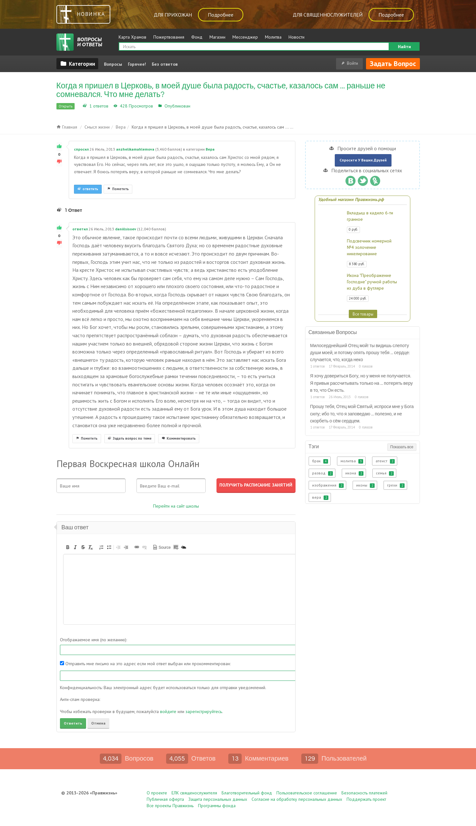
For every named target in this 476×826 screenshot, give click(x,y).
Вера (197, 106)
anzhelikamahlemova (135, 149)
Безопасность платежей (364, 793)
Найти (404, 46)
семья (385, 473)
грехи (396, 485)
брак (320, 461)
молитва (352, 461)
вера (320, 497)
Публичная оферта (165, 799)
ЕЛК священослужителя (194, 793)
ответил (80, 229)
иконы (365, 485)
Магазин (217, 37)
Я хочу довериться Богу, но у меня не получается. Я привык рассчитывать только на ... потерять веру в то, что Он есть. (361, 383)
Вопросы (113, 64)
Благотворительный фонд (247, 793)
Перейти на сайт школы (176, 506)
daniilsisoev (125, 229)
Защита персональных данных (217, 799)
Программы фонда (217, 805)
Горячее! (137, 64)
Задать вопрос (393, 63)
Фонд (196, 37)
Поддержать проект (366, 799)
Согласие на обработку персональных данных (297, 799)
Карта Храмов (132, 37)
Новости (296, 37)
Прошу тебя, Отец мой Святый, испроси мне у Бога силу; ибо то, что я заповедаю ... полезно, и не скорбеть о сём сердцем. (362, 414)
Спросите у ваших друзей (363, 160)
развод (322, 473)
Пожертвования (168, 37)
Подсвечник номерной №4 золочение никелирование (369, 247)
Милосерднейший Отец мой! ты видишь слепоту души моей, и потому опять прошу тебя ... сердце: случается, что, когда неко (360, 353)
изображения (328, 485)
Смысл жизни (97, 127)
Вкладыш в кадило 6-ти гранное (370, 216)
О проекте (157, 793)
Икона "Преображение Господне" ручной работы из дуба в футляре (372, 281)
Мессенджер (245, 37)
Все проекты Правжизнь (170, 805)
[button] (67, 547)
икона (354, 473)
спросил (81, 149)
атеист (385, 461)
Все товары (363, 313)
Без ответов (165, 64)
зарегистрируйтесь (204, 711)
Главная (66, 127)
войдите (168, 711)
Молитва (273, 37)
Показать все (401, 447)
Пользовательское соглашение (306, 793)
